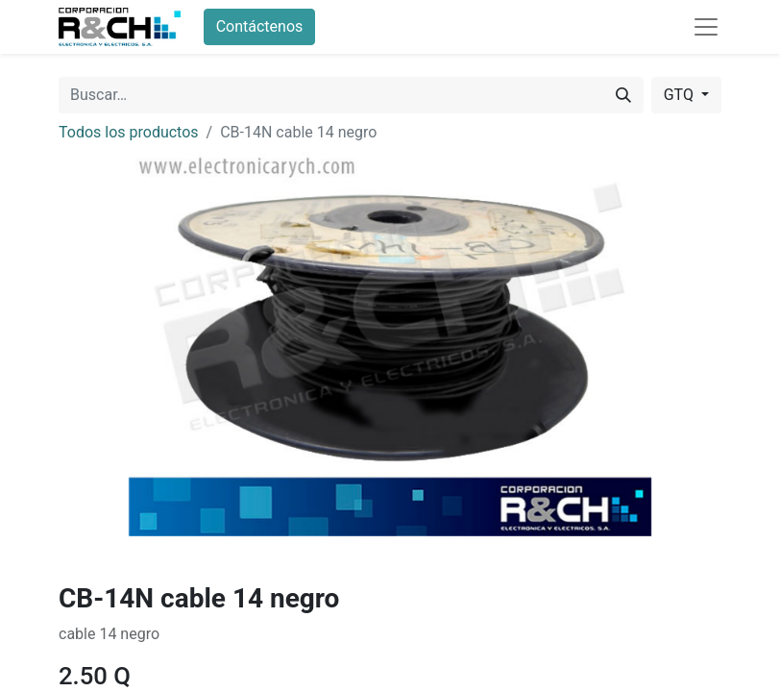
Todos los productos (129, 132)
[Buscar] (623, 95)
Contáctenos (260, 26)
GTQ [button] (680, 95)
